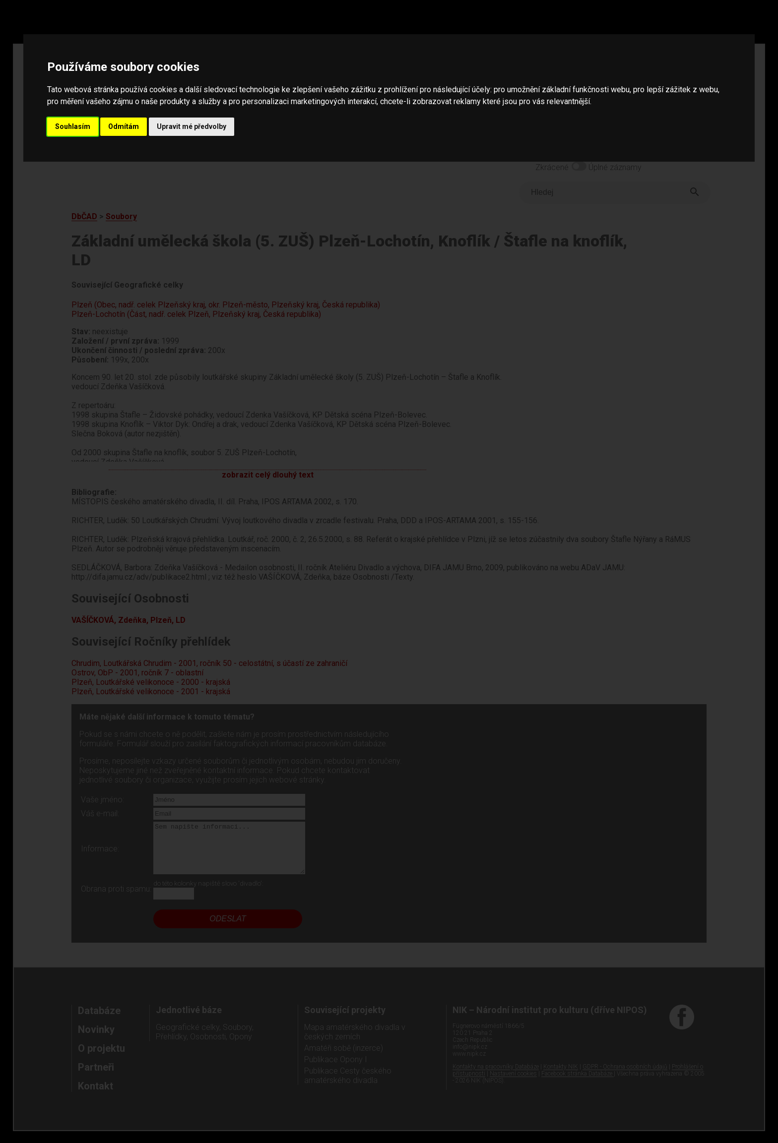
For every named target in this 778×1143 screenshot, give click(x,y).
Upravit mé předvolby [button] (191, 126)
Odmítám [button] (123, 126)
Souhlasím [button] (72, 126)
